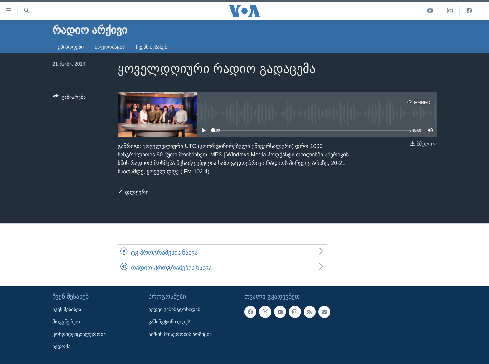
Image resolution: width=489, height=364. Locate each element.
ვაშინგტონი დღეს (169, 321)
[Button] (69, 98)
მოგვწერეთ (66, 321)
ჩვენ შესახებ (66, 309)
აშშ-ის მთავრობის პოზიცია (180, 334)
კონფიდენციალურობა (79, 334)
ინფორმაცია (110, 47)
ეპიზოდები (71, 47)
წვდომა (61, 346)
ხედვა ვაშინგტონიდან (174, 309)
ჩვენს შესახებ (151, 47)
